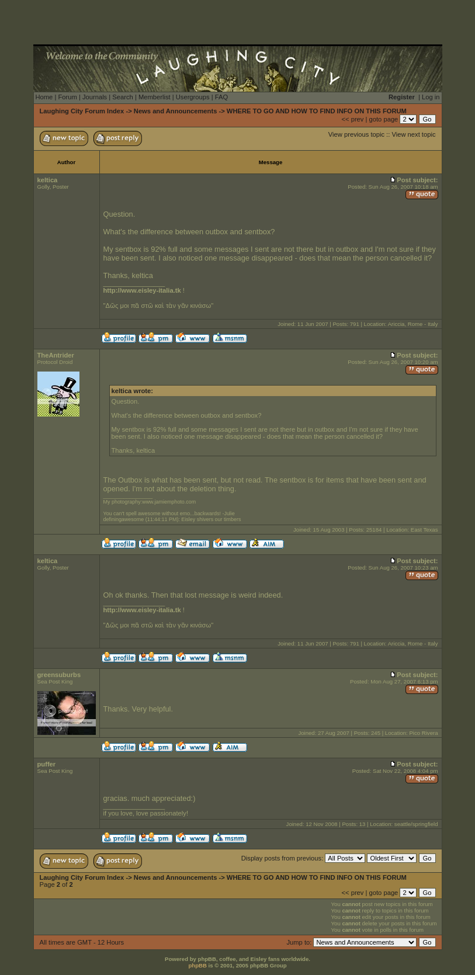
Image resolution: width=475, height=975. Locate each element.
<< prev (352, 119)
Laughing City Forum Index (82, 110)
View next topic (413, 134)
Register (402, 96)
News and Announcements (175, 110)
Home (44, 96)
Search (122, 96)
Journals (94, 96)
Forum (67, 96)
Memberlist (154, 96)
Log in (430, 96)
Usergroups (193, 96)
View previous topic (356, 134)
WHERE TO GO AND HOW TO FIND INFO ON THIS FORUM (317, 110)
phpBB (197, 965)
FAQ (221, 96)
